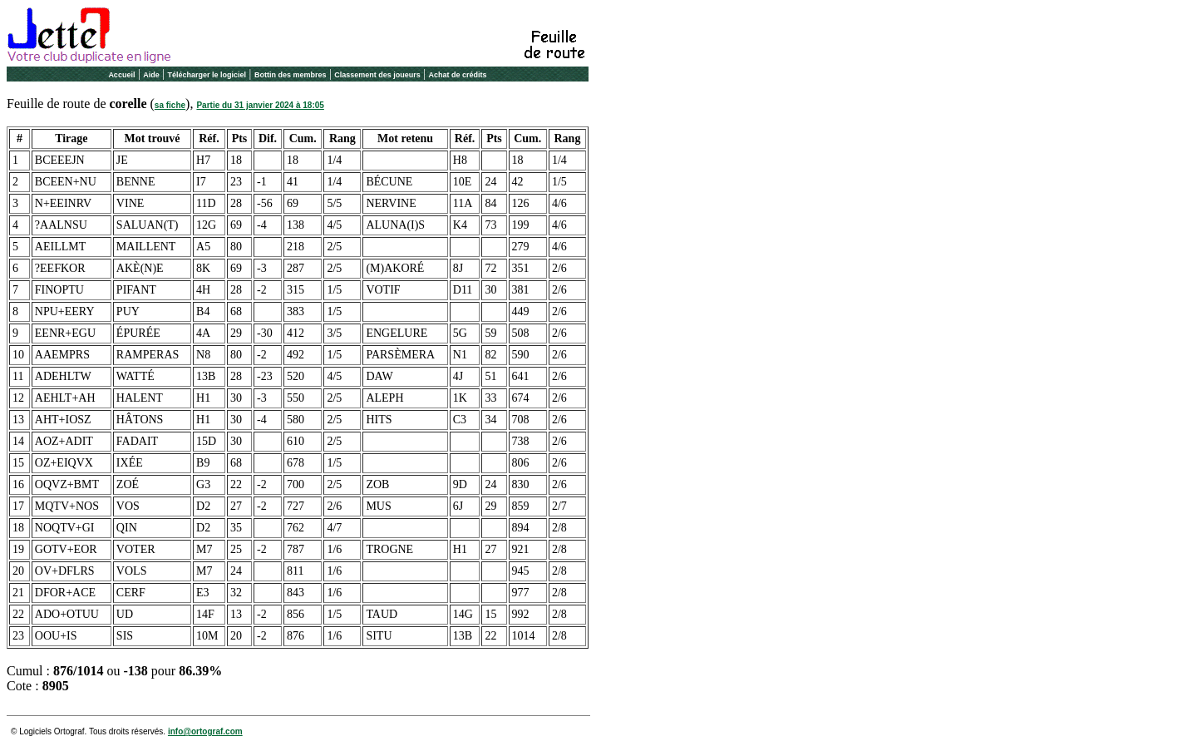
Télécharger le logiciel (207, 75)
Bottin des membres (290, 75)
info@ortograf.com (205, 731)
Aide (151, 75)
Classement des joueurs (377, 75)
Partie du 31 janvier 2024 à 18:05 (259, 105)
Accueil (121, 75)
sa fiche (170, 105)
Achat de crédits (458, 75)
